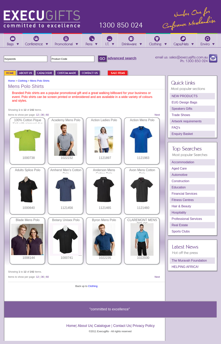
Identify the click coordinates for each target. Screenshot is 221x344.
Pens (92, 40)
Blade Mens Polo (28, 220)
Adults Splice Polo (27, 170)
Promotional (67, 40)
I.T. (110, 40)
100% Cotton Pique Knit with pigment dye (28, 121)
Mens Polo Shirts (39, 80)
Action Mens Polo (142, 120)
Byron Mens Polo (104, 220)
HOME (12, 73)
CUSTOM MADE (68, 73)
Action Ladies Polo (104, 120)
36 (42, 114)
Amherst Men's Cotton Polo (65, 171)
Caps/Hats (183, 40)
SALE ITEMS (120, 73)
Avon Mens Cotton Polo (142, 171)
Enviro (207, 40)
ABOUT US (27, 73)
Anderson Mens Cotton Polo (104, 171)
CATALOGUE (46, 73)
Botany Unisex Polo (66, 220)
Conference (37, 40)
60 (47, 114)
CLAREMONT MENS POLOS (142, 221)
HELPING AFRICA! (185, 266)
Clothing (22, 80)
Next (157, 114)
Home (11, 80)
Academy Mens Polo (65, 120)
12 (37, 114)
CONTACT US (92, 73)
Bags (13, 40)
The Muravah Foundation (189, 260)
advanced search (122, 58)
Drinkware (132, 40)
